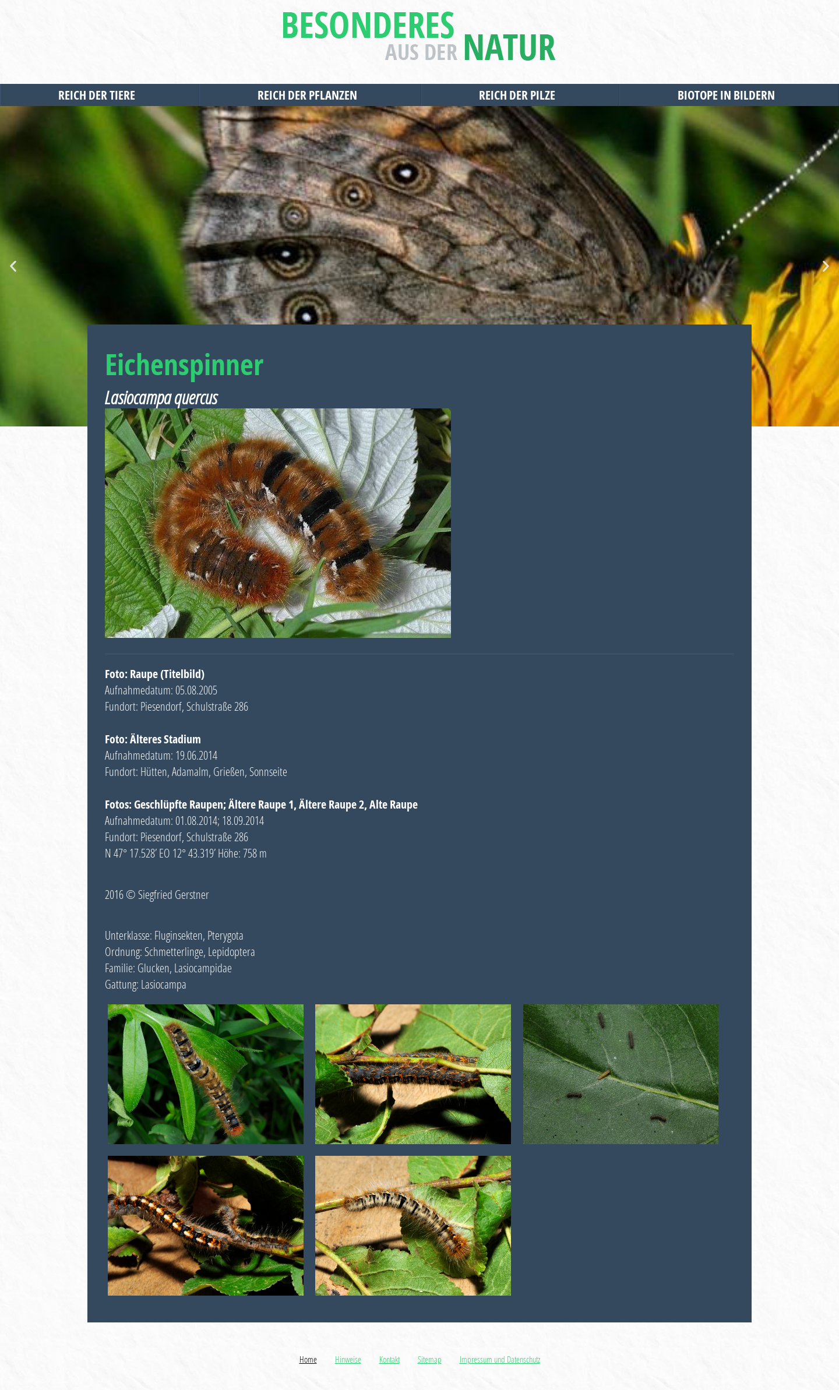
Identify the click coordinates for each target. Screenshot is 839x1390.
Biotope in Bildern (729, 95)
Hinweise (348, 1359)
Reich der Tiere (99, 95)
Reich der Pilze (520, 95)
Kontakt (389, 1359)
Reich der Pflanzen (310, 95)
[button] (13, 266)
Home (308, 1359)
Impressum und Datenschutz (500, 1359)
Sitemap (430, 1359)
